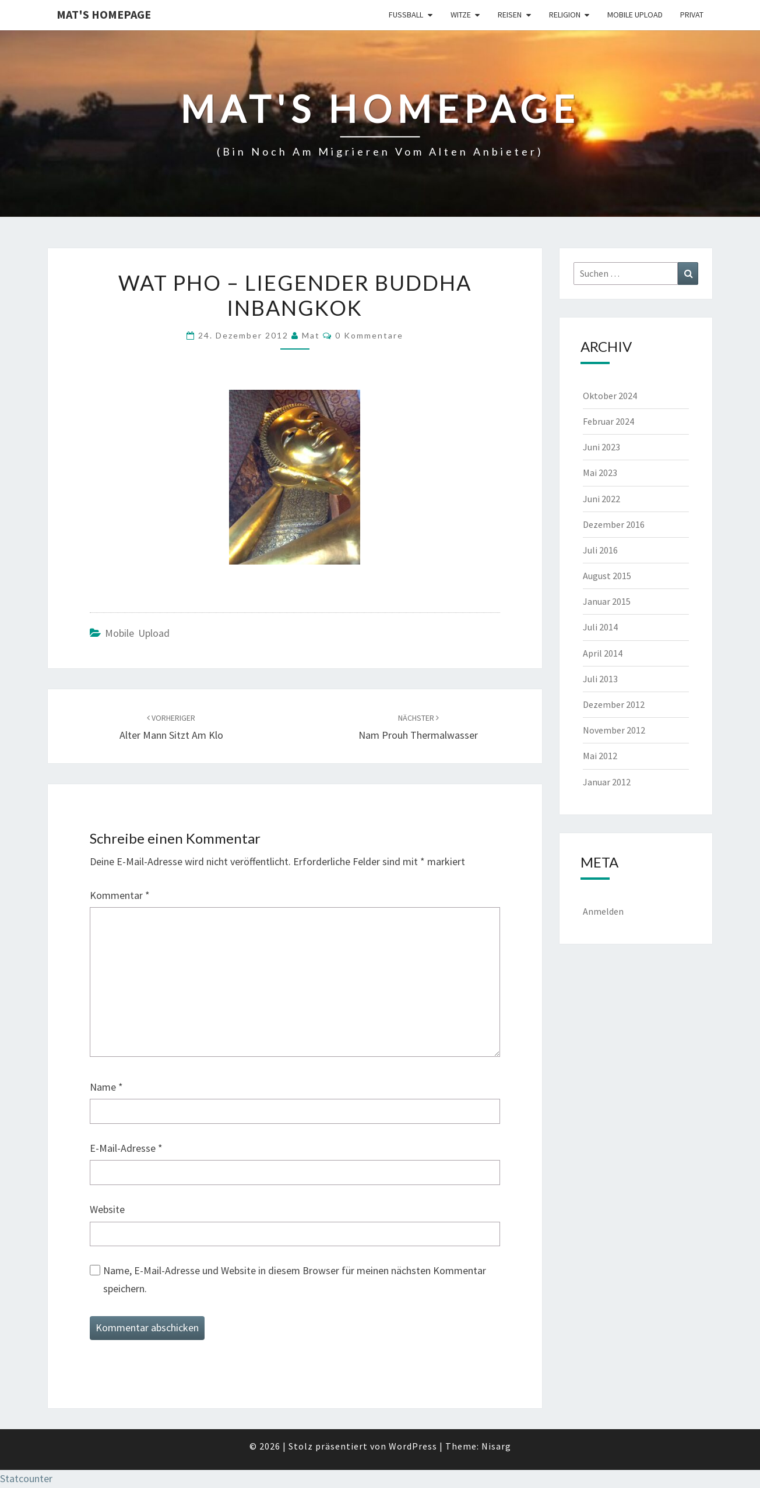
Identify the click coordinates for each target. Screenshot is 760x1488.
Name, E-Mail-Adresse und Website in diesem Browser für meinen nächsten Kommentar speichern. (294, 1279)
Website (107, 1209)
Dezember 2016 (614, 524)
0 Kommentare (369, 335)
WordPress (413, 1446)
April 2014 (602, 653)
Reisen (510, 14)
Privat (691, 14)
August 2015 (607, 575)
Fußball (406, 14)
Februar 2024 (608, 421)
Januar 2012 (607, 782)
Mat (311, 335)
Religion (564, 14)
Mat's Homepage (104, 14)
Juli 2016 (600, 550)
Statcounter (26, 1478)
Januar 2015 (607, 601)
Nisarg (496, 1446)
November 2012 (614, 730)
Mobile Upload (635, 14)
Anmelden (603, 911)
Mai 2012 (600, 755)
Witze (461, 14)
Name (106, 1087)
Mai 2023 (600, 472)
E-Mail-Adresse (126, 1148)
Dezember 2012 (614, 704)
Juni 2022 (601, 499)
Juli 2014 (600, 627)
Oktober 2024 (610, 395)
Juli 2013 (600, 679)
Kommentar (120, 895)
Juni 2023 (601, 447)
